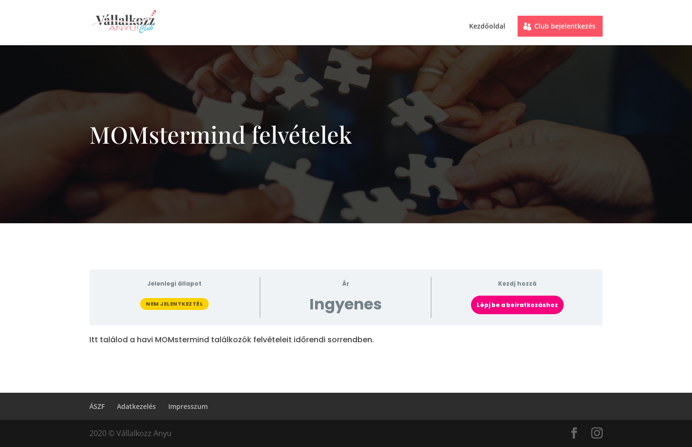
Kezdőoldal (487, 26)
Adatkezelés (136, 406)
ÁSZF (97, 406)
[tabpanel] (346, 339)
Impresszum (188, 406)
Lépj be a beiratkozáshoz (517, 305)
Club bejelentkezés (565, 25)
